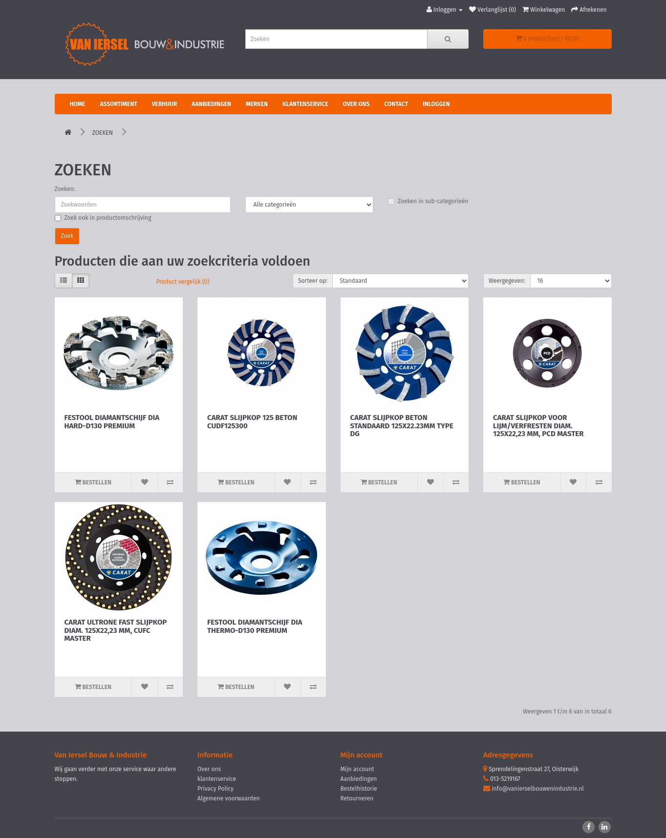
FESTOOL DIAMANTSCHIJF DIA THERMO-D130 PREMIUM (254, 626)
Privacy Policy (215, 788)
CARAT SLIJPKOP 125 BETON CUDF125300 (252, 421)
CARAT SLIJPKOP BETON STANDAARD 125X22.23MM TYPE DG (401, 425)
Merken (257, 104)
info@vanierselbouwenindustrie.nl (538, 788)
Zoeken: (65, 189)
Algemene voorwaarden (228, 798)
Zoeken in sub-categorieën (428, 201)
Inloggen (436, 104)
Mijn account (357, 769)
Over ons (356, 104)
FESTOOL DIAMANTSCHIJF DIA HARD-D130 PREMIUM (111, 421)
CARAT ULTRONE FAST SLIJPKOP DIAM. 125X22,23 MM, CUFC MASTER (115, 630)
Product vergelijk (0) (183, 281)
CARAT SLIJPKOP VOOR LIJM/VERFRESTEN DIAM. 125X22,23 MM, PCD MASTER (538, 425)
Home (78, 104)
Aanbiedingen (211, 104)
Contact (396, 104)
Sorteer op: (312, 280)
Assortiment (118, 104)
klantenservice (216, 778)
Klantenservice (305, 104)
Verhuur (164, 104)
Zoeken (102, 132)
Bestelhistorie (359, 788)
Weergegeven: (507, 280)
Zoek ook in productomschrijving (103, 217)
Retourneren (357, 798)
